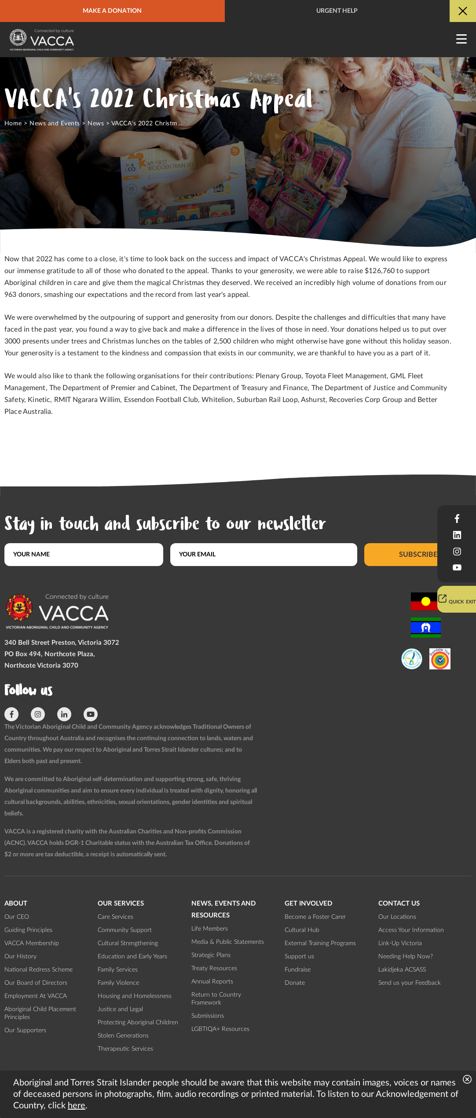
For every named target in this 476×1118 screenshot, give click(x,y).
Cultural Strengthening (128, 943)
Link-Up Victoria (400, 943)
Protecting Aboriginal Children (138, 1022)
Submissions (207, 1016)
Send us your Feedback (409, 983)
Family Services (118, 970)
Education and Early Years (132, 957)
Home (13, 124)
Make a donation (112, 11)
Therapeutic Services (125, 1049)
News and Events (54, 124)
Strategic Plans (211, 955)
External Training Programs (320, 943)
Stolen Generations (123, 1036)
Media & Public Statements (227, 942)
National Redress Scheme (38, 970)
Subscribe (418, 554)
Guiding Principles (28, 930)
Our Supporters (25, 1030)
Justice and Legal (120, 1009)
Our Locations (397, 917)
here (76, 1105)
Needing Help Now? (405, 957)
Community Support (125, 930)
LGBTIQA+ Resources (220, 1029)
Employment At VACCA (35, 996)
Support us (299, 957)
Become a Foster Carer (315, 917)
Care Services (115, 917)
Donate (295, 983)
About (15, 903)
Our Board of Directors (35, 983)
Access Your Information (411, 930)
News (96, 124)
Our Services (121, 903)
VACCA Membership (31, 943)
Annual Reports (212, 982)
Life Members (209, 929)
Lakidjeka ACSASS (402, 970)
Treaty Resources (214, 968)
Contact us (399, 903)
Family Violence (118, 983)
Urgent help (337, 11)
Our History (20, 957)
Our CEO (16, 917)
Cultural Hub (302, 930)
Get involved (308, 903)
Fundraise (298, 970)
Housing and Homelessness (135, 996)
